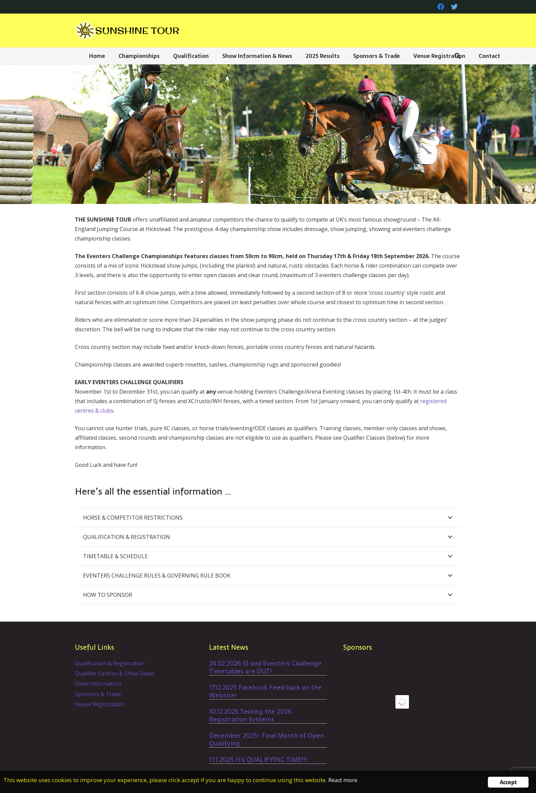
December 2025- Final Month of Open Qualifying (266, 739)
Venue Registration (99, 704)
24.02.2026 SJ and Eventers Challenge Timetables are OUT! (265, 667)
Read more (342, 780)
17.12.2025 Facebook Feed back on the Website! (265, 691)
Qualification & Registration (110, 663)
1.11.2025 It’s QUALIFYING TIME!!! (258, 759)
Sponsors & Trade (98, 694)
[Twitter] (454, 7)
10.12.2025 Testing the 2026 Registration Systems (250, 715)
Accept (508, 782)
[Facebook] (441, 7)
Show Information (98, 683)
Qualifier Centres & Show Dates (114, 673)
